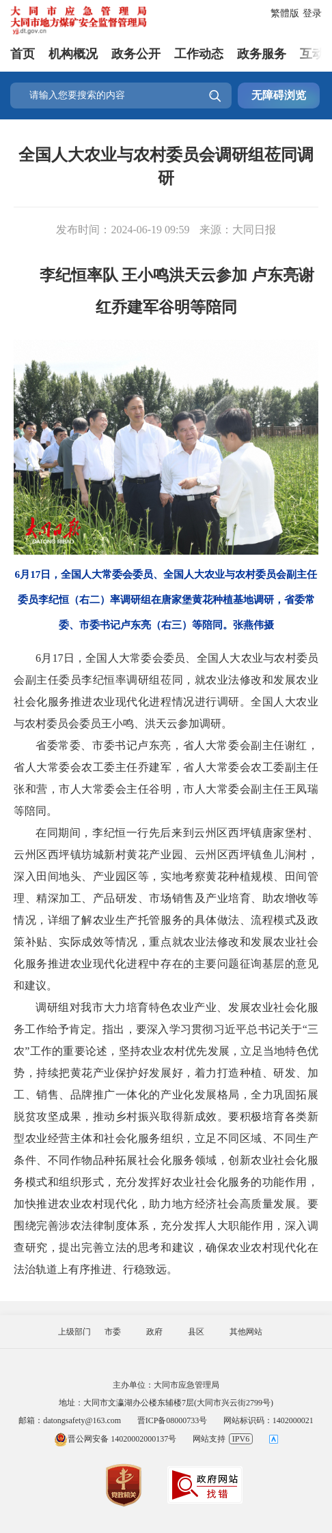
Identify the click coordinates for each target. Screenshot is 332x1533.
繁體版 (285, 13)
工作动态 (198, 54)
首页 (22, 54)
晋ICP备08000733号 (172, 1420)
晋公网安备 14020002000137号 (115, 1439)
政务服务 (261, 54)
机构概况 (73, 54)
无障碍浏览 (278, 95)
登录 (312, 13)
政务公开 (136, 54)
